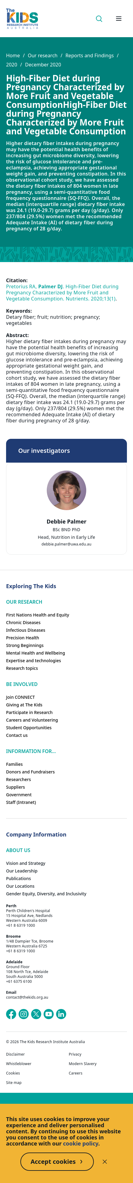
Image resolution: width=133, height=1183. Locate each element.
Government (19, 795)
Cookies (13, 1073)
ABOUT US (18, 850)
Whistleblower (18, 1063)
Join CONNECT (20, 697)
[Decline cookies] (105, 1162)
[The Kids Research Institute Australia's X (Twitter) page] (36, 1014)
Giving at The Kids (24, 705)
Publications (18, 878)
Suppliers (15, 787)
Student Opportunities (29, 727)
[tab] (66, 526)
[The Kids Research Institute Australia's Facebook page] (11, 1014)
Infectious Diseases (25, 630)
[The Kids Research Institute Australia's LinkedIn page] (61, 1014)
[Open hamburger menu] (119, 18)
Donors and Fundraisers (30, 772)
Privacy (75, 1054)
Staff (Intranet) (21, 802)
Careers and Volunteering (32, 720)
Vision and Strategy (25, 863)
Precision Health (22, 638)
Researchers (18, 779)
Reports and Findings (89, 55)
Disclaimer (15, 1054)
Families (14, 764)
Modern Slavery (83, 1063)
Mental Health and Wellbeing (35, 653)
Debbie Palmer (66, 521)
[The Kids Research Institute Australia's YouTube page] (48, 1014)
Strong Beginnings (25, 645)
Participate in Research (29, 712)
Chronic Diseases (23, 622)
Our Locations (20, 886)
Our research (42, 55)
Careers (76, 1073)
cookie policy (80, 1143)
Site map (14, 1082)
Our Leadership (22, 871)
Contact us (17, 735)
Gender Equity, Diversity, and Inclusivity (46, 894)
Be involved (22, 684)
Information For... (31, 751)
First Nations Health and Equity (37, 615)
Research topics (22, 668)
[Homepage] (22, 19)
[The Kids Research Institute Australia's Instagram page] (24, 1014)
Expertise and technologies (33, 660)
